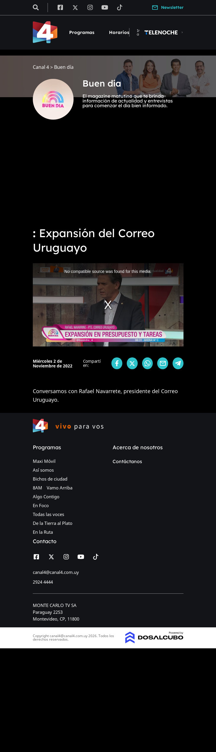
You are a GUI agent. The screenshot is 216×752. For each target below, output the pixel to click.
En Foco (41, 505)
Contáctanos (127, 461)
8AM (37, 488)
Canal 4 (41, 67)
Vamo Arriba (59, 488)
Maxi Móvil (44, 461)
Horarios (119, 32)
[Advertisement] (108, 177)
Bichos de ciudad (50, 479)
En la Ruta (43, 532)
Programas (81, 32)
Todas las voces (48, 514)
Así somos (43, 470)
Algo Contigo (46, 496)
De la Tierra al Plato (52, 523)
